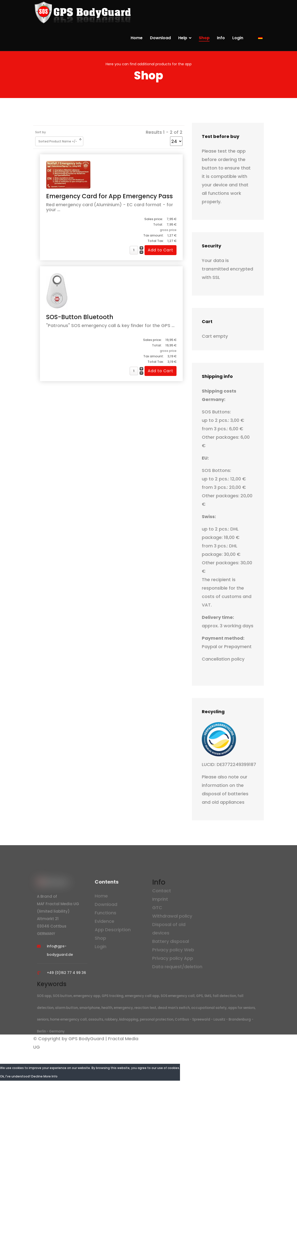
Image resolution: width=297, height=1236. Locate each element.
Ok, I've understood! (15, 1076)
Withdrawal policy (172, 918)
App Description (113, 932)
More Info (50, 1076)
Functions (105, 915)
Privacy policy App (172, 960)
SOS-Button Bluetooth (79, 317)
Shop (204, 38)
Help (182, 38)
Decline (37, 1076)
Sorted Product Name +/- (57, 141)
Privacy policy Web (173, 952)
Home (137, 38)
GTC (157, 909)
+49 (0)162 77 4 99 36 (66, 974)
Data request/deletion (177, 969)
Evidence (104, 923)
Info (221, 38)
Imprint (160, 901)
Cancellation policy (223, 659)
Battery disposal (170, 943)
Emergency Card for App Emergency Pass (109, 196)
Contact (161, 893)
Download (160, 38)
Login (237, 38)
